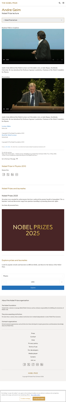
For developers (33, 350)
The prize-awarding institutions (12, 314)
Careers (33, 357)
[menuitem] (33, 333)
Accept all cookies (39, 398)
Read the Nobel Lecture (9, 135)
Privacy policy (33, 343)
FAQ (33, 340)
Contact (33, 337)
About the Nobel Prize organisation (15, 300)
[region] (33, 396)
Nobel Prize (33, 373)
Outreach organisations (9, 321)
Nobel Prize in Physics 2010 (14, 166)
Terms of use (33, 347)
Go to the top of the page (8, 159)
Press (33, 333)
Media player (33, 353)
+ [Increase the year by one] (61, 282)
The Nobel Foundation (9, 305)
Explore (33, 288)
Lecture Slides (6, 126)
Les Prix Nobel (7, 146)
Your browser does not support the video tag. (33, 46)
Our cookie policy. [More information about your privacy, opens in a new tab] (35, 395)
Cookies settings (25, 398)
